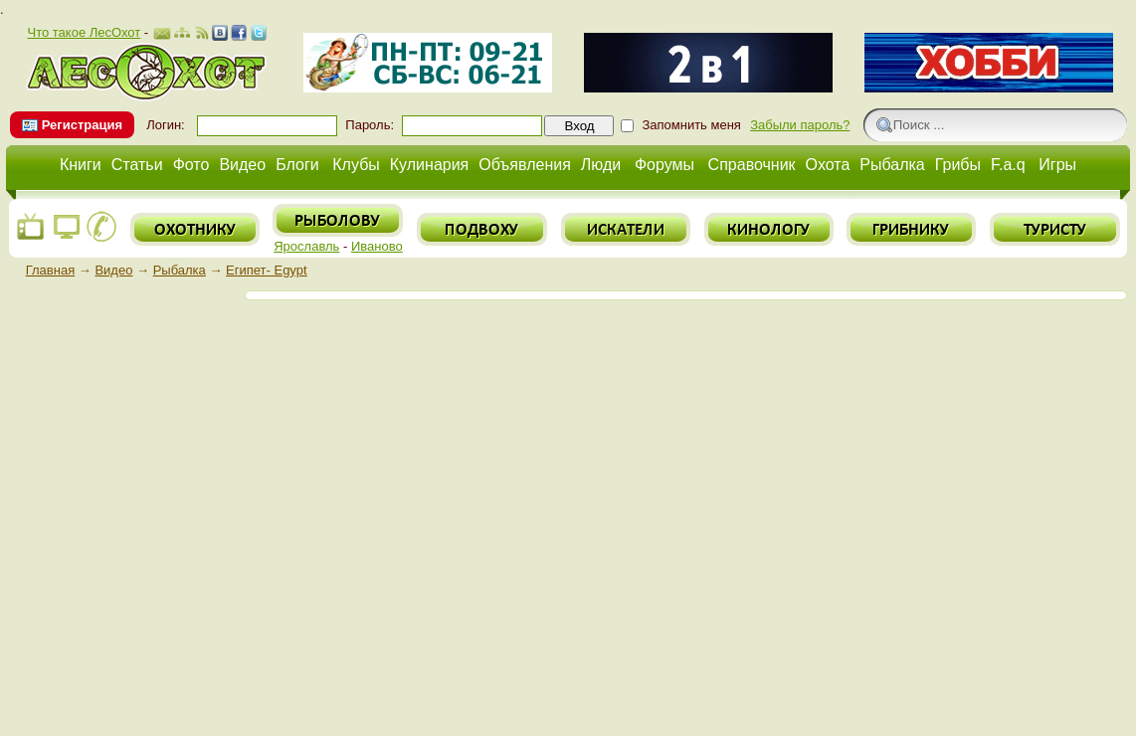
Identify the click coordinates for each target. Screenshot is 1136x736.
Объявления (524, 164)
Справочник (752, 164)
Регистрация (82, 124)
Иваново (377, 246)
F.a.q (1008, 164)
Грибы (958, 164)
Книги (80, 164)
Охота (828, 164)
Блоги (297, 164)
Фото (191, 164)
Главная (50, 270)
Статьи (137, 164)
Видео (242, 164)
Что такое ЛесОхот (83, 32)
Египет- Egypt (266, 270)
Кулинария (429, 164)
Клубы (356, 164)
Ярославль (306, 246)
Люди (601, 164)
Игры (1057, 164)
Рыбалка (891, 164)
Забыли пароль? (800, 124)
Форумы (664, 164)
